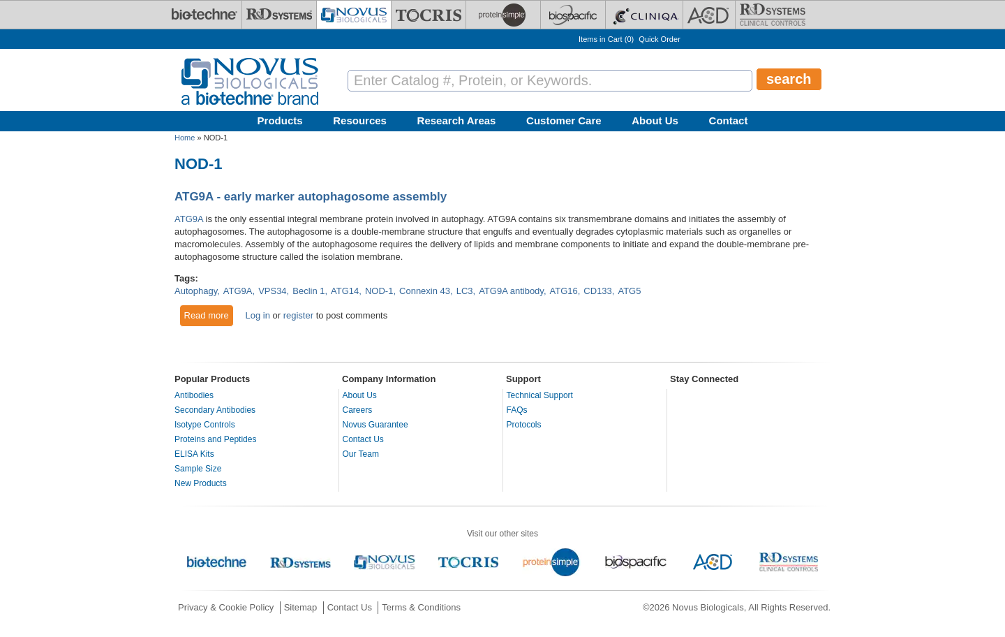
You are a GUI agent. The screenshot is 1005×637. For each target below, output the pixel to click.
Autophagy (195, 291)
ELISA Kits (194, 454)
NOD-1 (379, 291)
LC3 (464, 291)
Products (280, 120)
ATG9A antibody (511, 291)
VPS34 (272, 291)
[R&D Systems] (279, 14)
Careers (358, 410)
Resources (360, 120)
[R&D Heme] (772, 14)
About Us (655, 120)
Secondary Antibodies (214, 410)
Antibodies (194, 395)
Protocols (524, 425)
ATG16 (564, 291)
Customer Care (564, 120)
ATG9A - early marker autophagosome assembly (310, 196)
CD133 (597, 291)
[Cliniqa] (644, 14)
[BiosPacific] (573, 14)
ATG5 (629, 291)
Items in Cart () (606, 39)
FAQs (517, 410)
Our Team (361, 454)
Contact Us (363, 439)
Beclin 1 (308, 291)
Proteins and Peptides (215, 439)
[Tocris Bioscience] (428, 14)
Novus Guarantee (375, 425)
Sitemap (301, 607)
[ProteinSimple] (503, 14)
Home (184, 137)
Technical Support (540, 395)
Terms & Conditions (421, 607)
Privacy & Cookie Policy (226, 607)
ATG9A (188, 219)
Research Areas (456, 120)
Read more (209, 315)
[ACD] (709, 14)
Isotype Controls (204, 425)
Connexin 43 (424, 291)
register (298, 315)
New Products (200, 483)
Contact (728, 120)
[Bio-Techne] (204, 14)
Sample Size (197, 469)
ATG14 (345, 291)
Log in (257, 315)
